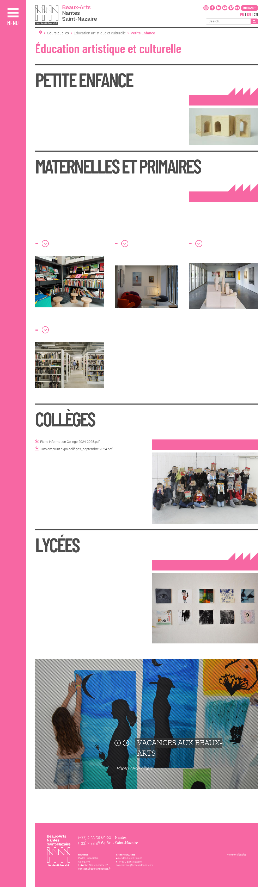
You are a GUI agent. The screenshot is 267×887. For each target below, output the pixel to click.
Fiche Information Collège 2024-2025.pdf (70, 442)
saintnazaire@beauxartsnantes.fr (134, 865)
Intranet (249, 8)
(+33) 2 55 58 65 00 (94, 837)
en (249, 14)
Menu (13, 24)
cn (256, 14)
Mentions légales (236, 854)
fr (242, 14)
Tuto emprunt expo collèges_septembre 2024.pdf (76, 449)
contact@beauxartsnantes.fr (94, 868)
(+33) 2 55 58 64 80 (94, 843)
